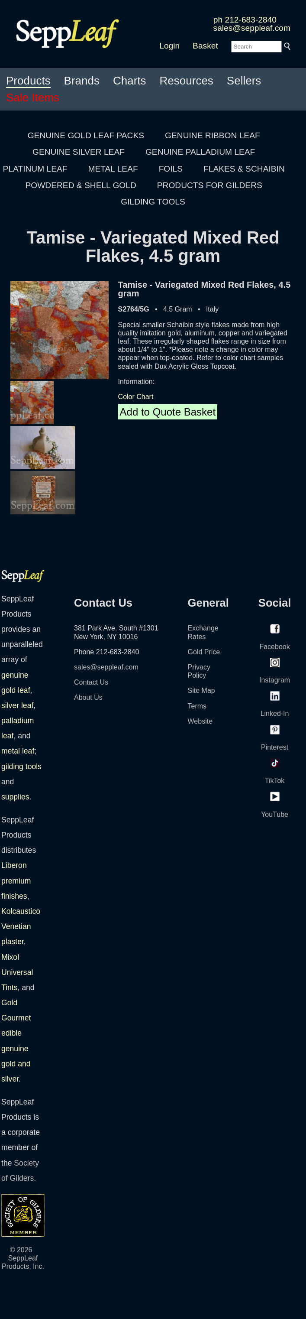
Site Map (201, 690)
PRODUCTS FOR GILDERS (209, 185)
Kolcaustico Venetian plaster (20, 926)
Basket (205, 45)
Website (200, 721)
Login (169, 45)
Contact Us (91, 682)
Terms (197, 706)
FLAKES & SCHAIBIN (244, 168)
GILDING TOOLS (153, 201)
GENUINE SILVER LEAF (78, 151)
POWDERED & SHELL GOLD (81, 185)
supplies (15, 797)
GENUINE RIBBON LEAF (212, 135)
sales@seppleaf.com (251, 27)
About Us (88, 697)
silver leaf (17, 705)
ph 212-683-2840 (245, 19)
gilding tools (21, 766)
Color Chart (136, 396)
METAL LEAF (113, 168)
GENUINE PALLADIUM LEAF (200, 151)
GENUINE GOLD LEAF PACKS (86, 135)
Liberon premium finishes (16, 880)
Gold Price (204, 652)
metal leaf (17, 751)
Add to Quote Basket (168, 412)
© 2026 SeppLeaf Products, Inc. (23, 1258)
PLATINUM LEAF (35, 168)
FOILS (171, 168)
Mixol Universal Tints (17, 972)
